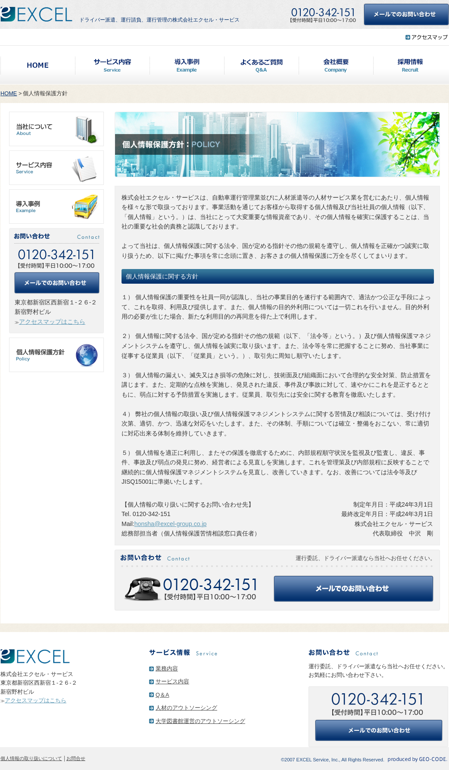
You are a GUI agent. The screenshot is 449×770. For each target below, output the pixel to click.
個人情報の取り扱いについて (31, 758)
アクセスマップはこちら (52, 321)
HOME (8, 93)
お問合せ (75, 758)
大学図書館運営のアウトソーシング (200, 721)
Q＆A (162, 695)
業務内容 (167, 668)
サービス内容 (172, 681)
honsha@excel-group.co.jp (170, 523)
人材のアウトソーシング (186, 707)
